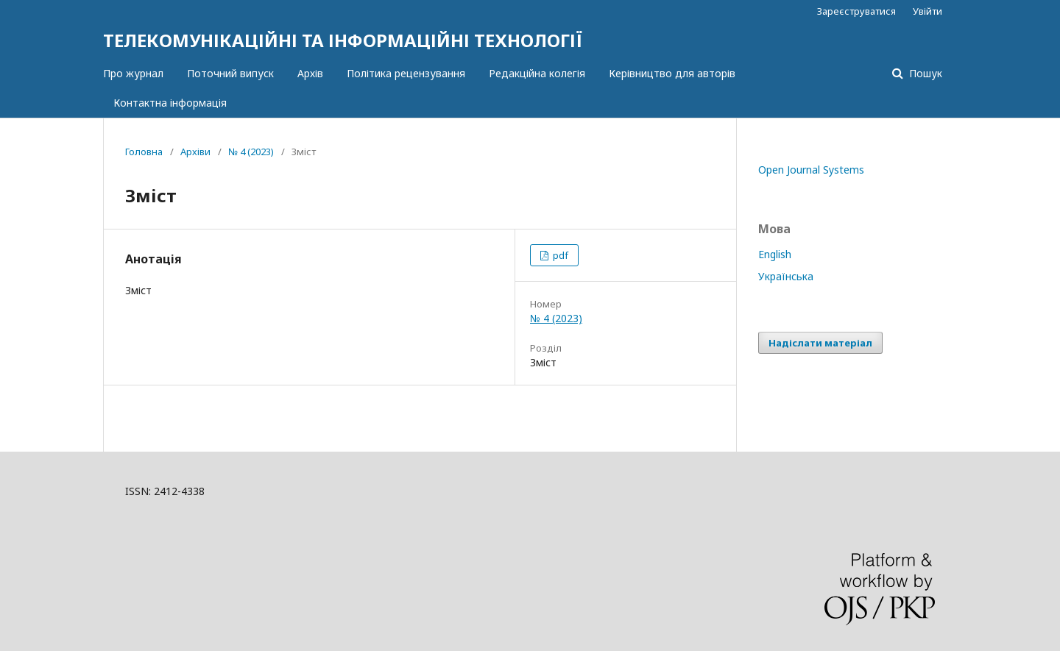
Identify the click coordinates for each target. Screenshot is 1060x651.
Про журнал (133, 73)
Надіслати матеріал (820, 342)
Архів (310, 73)
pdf (559, 255)
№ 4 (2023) (251, 151)
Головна (144, 151)
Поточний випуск (230, 73)
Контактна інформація (170, 103)
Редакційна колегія (537, 73)
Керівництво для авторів (672, 73)
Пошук (924, 73)
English (774, 254)
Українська (785, 276)
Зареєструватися (856, 11)
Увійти (927, 11)
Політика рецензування (406, 73)
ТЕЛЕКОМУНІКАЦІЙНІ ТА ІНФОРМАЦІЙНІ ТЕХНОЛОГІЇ (342, 40)
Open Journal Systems (811, 170)
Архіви (195, 151)
